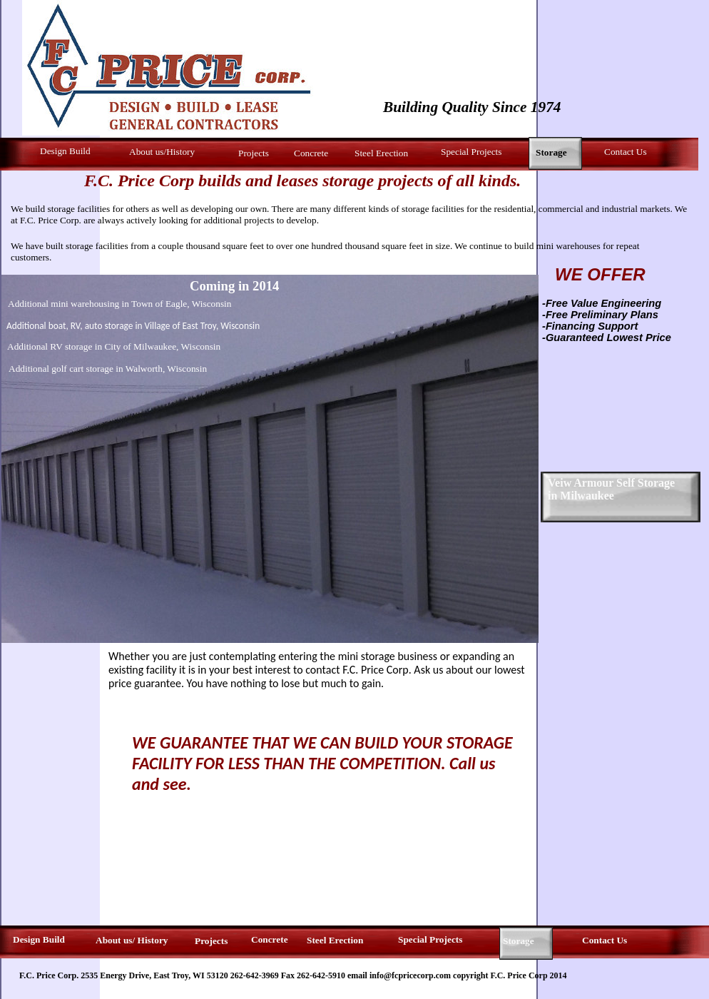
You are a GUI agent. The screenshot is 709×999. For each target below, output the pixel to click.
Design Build (65, 151)
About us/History (162, 151)
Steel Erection (381, 153)
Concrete (311, 153)
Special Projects (471, 151)
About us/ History (132, 940)
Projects (253, 153)
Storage (518, 940)
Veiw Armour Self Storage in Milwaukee (611, 489)
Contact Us (625, 151)
